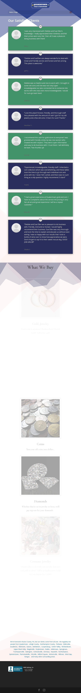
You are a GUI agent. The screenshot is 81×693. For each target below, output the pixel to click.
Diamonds (40, 501)
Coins (40, 444)
